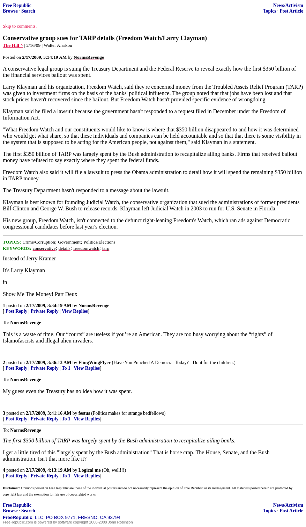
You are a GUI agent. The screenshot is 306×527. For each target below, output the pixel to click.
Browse (10, 11)
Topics (269, 11)
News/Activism (288, 5)
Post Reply (16, 311)
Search (28, 11)
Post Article (291, 11)
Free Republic (17, 5)
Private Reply (45, 311)
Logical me (90, 470)
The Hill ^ (13, 45)
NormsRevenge (94, 305)
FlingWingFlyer (95, 362)
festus (84, 413)
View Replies (75, 311)
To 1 (66, 368)
